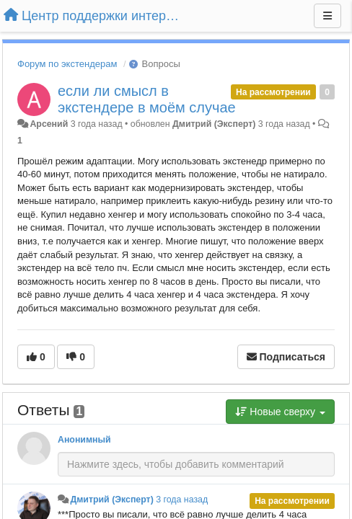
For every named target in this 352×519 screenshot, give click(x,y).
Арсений (49, 124)
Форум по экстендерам (67, 63)
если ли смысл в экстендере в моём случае (147, 99)
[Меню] (327, 16)
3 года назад (182, 499)
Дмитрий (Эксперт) (213, 124)
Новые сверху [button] (280, 411)
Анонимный (84, 440)
